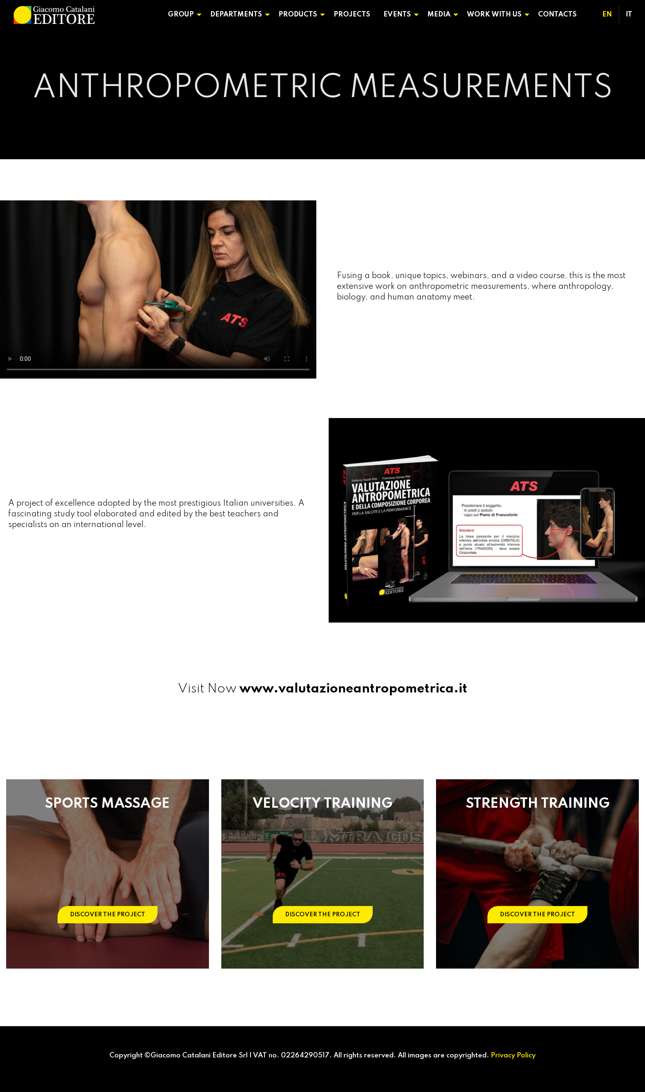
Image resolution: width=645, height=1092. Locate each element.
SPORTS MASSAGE (107, 804)
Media (438, 14)
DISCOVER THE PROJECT (107, 915)
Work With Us (494, 14)
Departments (236, 14)
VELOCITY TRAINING (322, 804)
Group (181, 14)
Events (397, 14)
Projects (352, 14)
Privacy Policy (513, 1055)
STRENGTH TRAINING (538, 804)
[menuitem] (182, 15)
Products (297, 14)
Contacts (557, 14)
